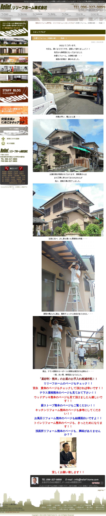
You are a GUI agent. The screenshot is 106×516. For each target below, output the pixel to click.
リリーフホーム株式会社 (23, 7)
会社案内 (57, 505)
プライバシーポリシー (85, 509)
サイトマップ (100, 509)
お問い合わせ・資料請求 (67, 509)
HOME (49, 505)
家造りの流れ (100, 507)
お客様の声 (80, 507)
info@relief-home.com (12, 512)
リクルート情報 (99, 505)
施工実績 (90, 507)
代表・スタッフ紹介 (70, 505)
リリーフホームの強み (66, 507)
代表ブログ (52, 509)
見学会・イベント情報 (49, 507)
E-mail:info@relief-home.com (91, 10)
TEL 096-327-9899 (89, 7)
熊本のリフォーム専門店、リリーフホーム (49, 23)
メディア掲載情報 (85, 505)
